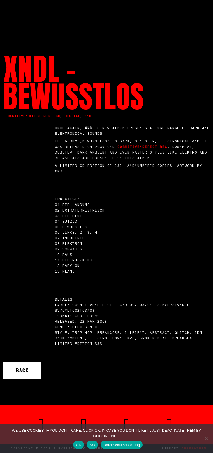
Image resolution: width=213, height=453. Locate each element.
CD (58, 116)
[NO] (206, 438)
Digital (72, 116)
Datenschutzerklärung (121, 445)
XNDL (89, 116)
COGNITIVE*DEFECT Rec (142, 147)
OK (78, 445)
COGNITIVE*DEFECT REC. (29, 116)
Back (22, 370)
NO (92, 445)
